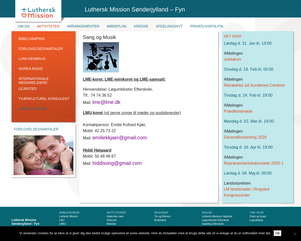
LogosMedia (256, 220)
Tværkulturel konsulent (44, 99)
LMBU (62, 224)
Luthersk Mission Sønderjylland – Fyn (135, 9)
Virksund (111, 220)
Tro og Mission (162, 216)
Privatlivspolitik (207, 26)
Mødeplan (116, 26)
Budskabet (160, 220)
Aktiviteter (48, 26)
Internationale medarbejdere (34, 81)
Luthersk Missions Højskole (217, 216)
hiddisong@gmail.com (117, 163)
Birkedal (111, 224)
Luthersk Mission (68, 216)
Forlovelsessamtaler (41, 49)
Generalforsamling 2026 (245, 137)
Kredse (141, 26)
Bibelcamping (32, 39)
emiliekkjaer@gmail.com (119, 137)
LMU (61, 220)
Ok (277, 233)
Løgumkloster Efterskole (215, 220)
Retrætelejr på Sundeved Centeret (254, 85)
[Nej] (294, 233)
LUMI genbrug (32, 59)
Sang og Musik (33, 109)
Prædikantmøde (238, 111)
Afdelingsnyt (169, 26)
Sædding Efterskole (213, 224)
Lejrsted (28, 89)
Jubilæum (232, 59)
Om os (24, 26)
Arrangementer (83, 26)
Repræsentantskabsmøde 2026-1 (253, 163)
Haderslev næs (115, 216)
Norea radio (31, 69)
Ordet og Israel (257, 216)
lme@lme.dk (106, 102)
